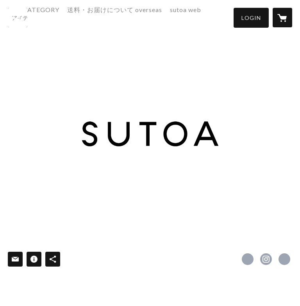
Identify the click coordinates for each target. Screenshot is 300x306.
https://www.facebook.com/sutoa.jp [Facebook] (248, 259)
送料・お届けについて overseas (142, 17)
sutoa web (213, 17)
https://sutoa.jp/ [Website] (284, 259)
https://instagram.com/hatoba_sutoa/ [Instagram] (266, 259)
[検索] (17, 17)
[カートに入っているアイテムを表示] (282, 17)
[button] (251, 18)
